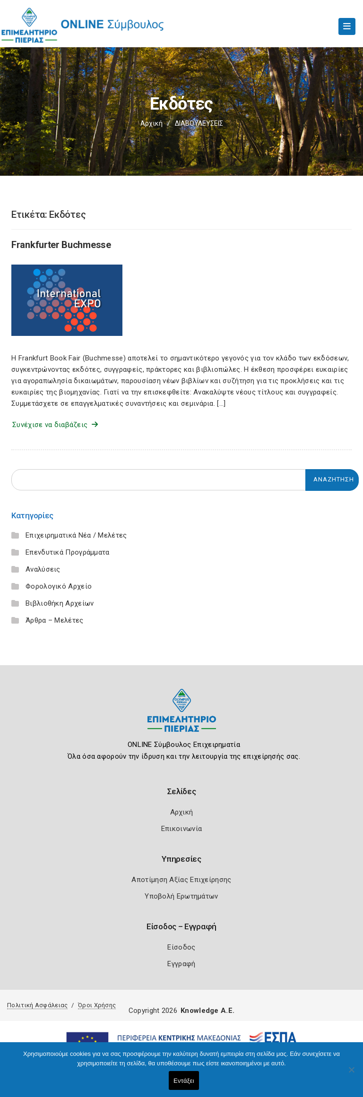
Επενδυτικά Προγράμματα (68, 552)
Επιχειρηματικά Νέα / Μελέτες (76, 535)
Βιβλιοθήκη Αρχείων (60, 603)
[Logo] (181, 717)
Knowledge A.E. (207, 1010)
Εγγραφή (181, 964)
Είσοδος (181, 947)
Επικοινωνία (181, 828)
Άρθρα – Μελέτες (55, 620)
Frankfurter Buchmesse (61, 244)
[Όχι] (351, 1074)
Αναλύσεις (43, 569)
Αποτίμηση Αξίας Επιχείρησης (181, 879)
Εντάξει (183, 1080)
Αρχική (151, 123)
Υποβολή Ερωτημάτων (181, 896)
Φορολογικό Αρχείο (59, 586)
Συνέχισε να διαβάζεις (55, 424)
